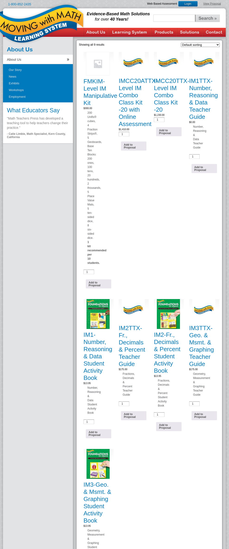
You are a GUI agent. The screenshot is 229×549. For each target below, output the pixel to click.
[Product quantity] (89, 272)
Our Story (15, 70)
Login (187, 3)
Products (164, 32)
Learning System (129, 32)
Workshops (16, 90)
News (12, 76)
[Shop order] (200, 45)
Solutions (190, 32)
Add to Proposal (94, 284)
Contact (214, 32)
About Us (96, 32)
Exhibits (14, 83)
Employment (17, 96)
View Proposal (212, 3)
